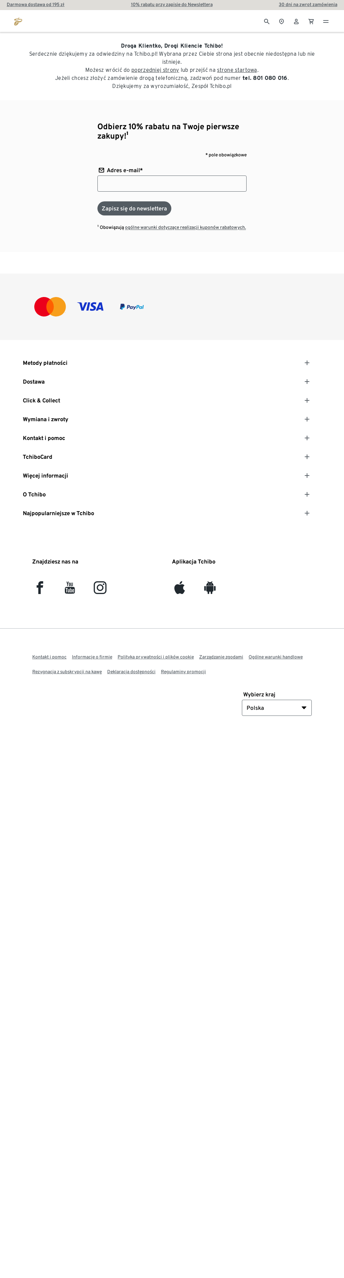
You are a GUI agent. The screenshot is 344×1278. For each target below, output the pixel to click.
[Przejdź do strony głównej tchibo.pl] (18, 21)
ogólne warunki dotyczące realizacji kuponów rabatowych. (185, 227)
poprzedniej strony (155, 70)
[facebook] (39, 590)
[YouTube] (70, 590)
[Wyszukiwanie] (266, 21)
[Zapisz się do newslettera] (134, 208)
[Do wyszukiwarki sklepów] (281, 21)
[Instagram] (100, 590)
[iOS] (179, 590)
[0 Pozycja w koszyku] (311, 21)
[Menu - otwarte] (325, 21)
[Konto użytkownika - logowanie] (296, 21)
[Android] (209, 590)
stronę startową (237, 70)
